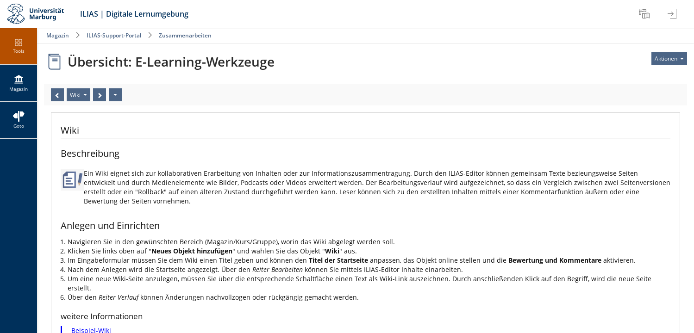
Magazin (57, 35)
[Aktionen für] (669, 58)
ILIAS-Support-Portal (114, 35)
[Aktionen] (115, 94)
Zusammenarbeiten (185, 35)
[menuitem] (645, 14)
